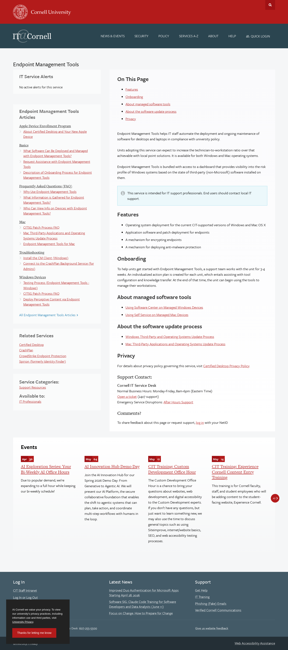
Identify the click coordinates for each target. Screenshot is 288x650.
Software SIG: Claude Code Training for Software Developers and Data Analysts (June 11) (142, 604)
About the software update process (150, 111)
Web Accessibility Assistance (255, 643)
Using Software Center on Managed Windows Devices (164, 307)
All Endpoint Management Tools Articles (47, 315)
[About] (213, 35)
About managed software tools (147, 104)
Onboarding (134, 96)
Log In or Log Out (25, 597)
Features (131, 89)
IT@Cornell (32, 36)
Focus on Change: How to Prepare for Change (141, 613)
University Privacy (22, 621)
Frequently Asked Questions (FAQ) (45, 186)
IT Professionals (30, 401)
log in (200, 422)
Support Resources (32, 387)
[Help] (232, 35)
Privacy (130, 118)
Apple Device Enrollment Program (45, 126)
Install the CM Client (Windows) (45, 257)
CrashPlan (26, 350)
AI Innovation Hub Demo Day (112, 466)
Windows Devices (32, 277)
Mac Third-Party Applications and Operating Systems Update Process (54, 236)
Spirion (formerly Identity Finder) (42, 361)
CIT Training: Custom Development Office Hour (172, 469)
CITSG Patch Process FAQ (41, 227)
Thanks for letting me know (34, 632)
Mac (22, 221)
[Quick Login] (258, 36)
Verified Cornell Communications (218, 610)
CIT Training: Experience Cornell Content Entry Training (235, 471)
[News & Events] (113, 35)
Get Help (201, 590)
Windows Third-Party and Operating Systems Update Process (169, 336)
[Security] (142, 35)
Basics (23, 145)
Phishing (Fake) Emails (210, 603)
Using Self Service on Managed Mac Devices (156, 314)
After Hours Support (178, 402)
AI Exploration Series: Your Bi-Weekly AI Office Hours (46, 469)
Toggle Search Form (270, 5)
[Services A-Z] (188, 35)
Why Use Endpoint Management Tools (50, 191)
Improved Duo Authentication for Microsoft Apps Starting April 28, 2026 (144, 593)
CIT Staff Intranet (25, 590)
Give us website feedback (211, 628)
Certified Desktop (31, 344)
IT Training (202, 596)
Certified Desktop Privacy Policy (226, 365)
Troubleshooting (31, 252)
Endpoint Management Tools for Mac (49, 243)
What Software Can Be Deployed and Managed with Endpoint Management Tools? (55, 153)
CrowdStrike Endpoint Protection (42, 355)
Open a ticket (127, 396)
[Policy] (164, 35)
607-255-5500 (88, 628)
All (274, 498)
